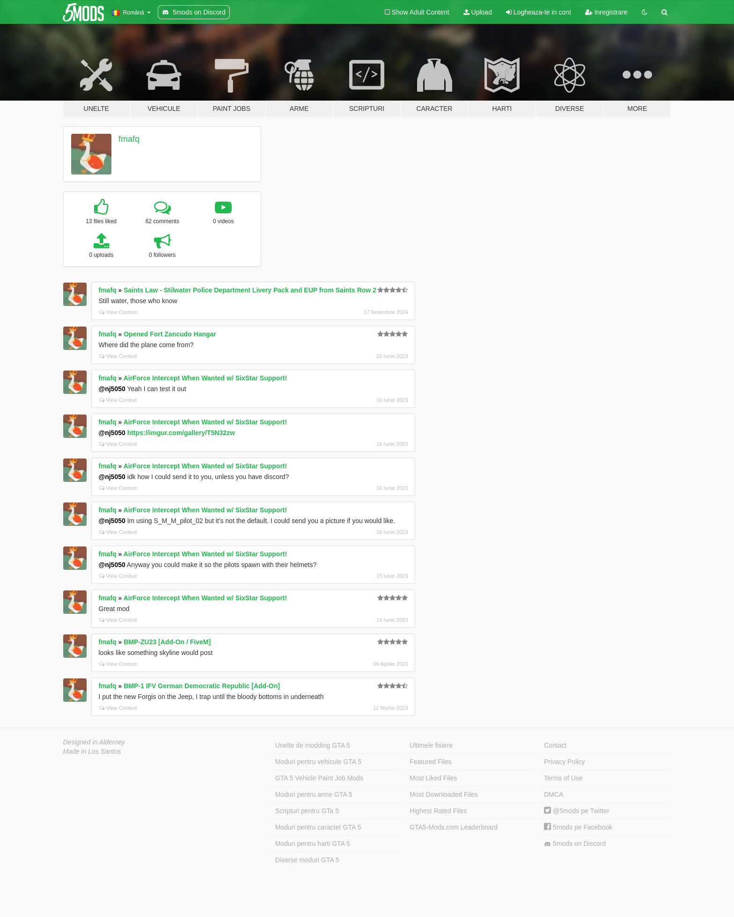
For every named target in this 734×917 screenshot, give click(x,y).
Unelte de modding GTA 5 (312, 745)
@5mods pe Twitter (576, 811)
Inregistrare (606, 12)
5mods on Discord (575, 844)
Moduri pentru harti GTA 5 (312, 843)
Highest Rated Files (438, 811)
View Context (118, 312)
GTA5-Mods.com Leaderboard (454, 827)
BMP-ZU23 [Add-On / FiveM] (167, 642)
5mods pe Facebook (578, 827)
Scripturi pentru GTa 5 (307, 811)
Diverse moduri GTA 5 (307, 860)
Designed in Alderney (94, 742)
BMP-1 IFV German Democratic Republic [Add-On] (202, 686)
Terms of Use (563, 778)
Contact (555, 745)
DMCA (553, 794)
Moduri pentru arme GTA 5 (313, 794)
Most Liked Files (433, 778)
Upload (477, 12)
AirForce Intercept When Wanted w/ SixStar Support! (205, 378)
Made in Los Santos (92, 751)
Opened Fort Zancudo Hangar (170, 334)
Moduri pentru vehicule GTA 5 (318, 761)
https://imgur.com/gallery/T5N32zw (181, 433)
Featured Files (430, 761)
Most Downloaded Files (444, 794)
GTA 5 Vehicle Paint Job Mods (319, 778)
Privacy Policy (564, 761)
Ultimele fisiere (431, 745)
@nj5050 (112, 389)
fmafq (128, 139)
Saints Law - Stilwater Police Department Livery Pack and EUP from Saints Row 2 (250, 290)
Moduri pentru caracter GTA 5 (318, 827)
